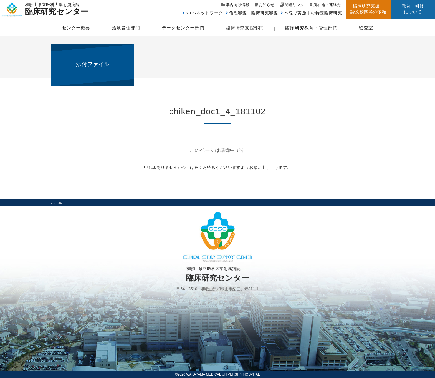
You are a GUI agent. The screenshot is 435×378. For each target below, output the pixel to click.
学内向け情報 (237, 4)
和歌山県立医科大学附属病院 (59, 8)
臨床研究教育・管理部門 (311, 28)
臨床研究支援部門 (245, 28)
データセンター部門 (183, 28)
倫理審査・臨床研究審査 (253, 13)
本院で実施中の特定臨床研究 (313, 13)
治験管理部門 (126, 28)
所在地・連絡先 (327, 4)
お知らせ (266, 4)
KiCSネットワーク (204, 13)
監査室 (366, 28)
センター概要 (76, 28)
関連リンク (294, 4)
